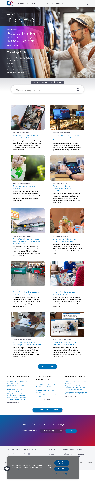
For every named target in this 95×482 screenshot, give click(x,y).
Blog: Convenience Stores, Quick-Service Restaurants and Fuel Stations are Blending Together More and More (18, 396)
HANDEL (21, 3)
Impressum (79, 462)
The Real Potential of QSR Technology (45, 391)
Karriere (80, 449)
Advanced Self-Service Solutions (20, 58)
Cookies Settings (62, 474)
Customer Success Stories (17, 69)
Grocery (10, 64)
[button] (7, 468)
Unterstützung (68, 449)
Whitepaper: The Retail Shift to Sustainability (76, 382)
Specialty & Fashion (15, 66)
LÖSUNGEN (34, 3)
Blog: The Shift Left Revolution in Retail (47, 396)
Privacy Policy (18, 469)
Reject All (61, 469)
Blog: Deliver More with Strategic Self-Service (15, 390)
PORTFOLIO (45, 3)
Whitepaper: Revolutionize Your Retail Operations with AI (76, 393)
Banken (52, 449)
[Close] (75, 461)
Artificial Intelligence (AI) (17, 61)
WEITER (71, 430)
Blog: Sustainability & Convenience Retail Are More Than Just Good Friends (75, 387)
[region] (43, 467)
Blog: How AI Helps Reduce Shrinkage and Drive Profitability (46, 386)
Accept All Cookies (61, 463)
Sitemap (90, 462)
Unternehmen (68, 454)
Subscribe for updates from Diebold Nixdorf (26, 449)
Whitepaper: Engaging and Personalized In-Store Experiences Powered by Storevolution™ (17, 384)
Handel (51, 454)
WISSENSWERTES (58, 3)
